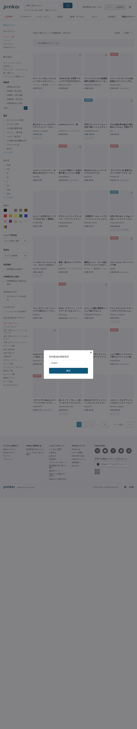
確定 (68, 370)
